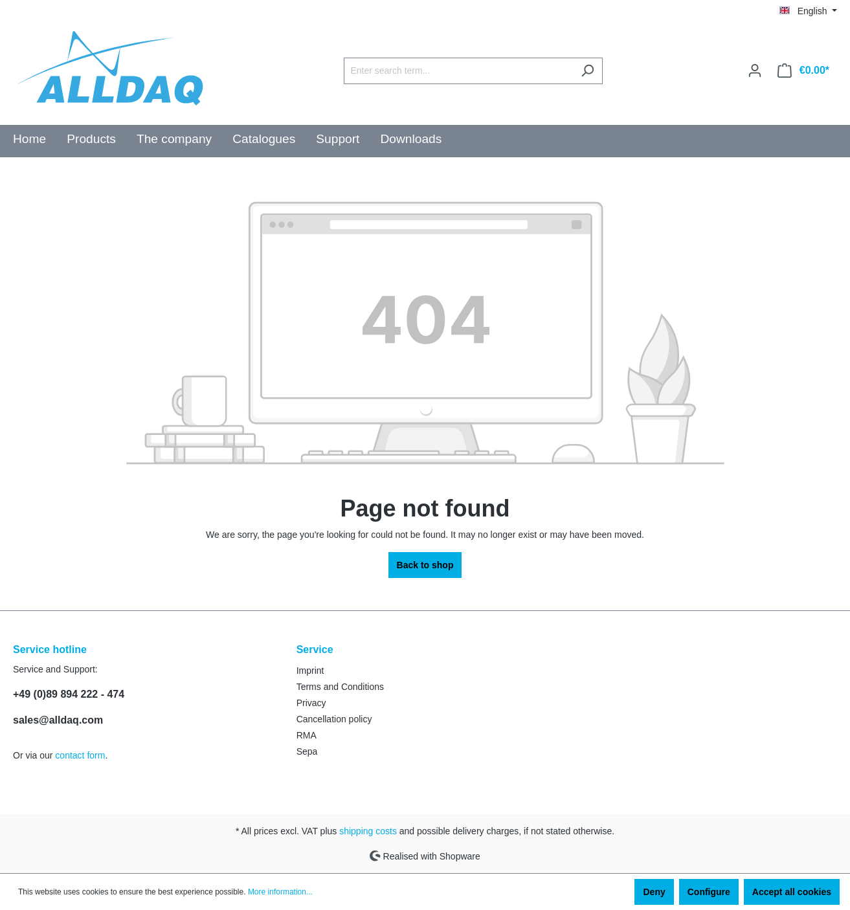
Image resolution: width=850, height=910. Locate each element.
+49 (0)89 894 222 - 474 (68, 694)
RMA (306, 735)
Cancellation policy (334, 719)
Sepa (307, 751)
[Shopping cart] (803, 70)
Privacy (311, 703)
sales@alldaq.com (58, 720)
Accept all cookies (791, 892)
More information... (280, 891)
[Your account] (755, 70)
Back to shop (425, 565)
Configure (709, 892)
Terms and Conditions (340, 687)
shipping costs (368, 831)
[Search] (587, 71)
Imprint (310, 670)
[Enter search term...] (458, 71)
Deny (654, 892)
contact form (80, 755)
